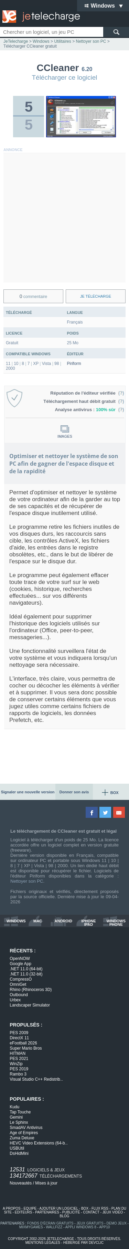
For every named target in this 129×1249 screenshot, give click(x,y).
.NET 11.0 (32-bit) (26, 974)
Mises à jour (46, 1183)
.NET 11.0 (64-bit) (26, 969)
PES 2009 (19, 1032)
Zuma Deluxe (22, 1138)
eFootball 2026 (23, 1043)
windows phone (116, 922)
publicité (71, 1212)
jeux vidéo (113, 1212)
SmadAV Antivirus (26, 1127)
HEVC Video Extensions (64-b (39, 1143)
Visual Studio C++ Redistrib (36, 1079)
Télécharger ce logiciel (64, 77)
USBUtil (17, 1148)
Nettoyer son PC (26, 881)
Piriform (74, 363)
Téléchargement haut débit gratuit (83, 401)
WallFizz (54, 1227)
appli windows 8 (80, 1227)
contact (91, 1212)
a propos (12, 1208)
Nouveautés (21, 1183)
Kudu (14, 1106)
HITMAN (17, 1053)
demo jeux (116, 1223)
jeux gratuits (89, 1223)
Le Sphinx (19, 1122)
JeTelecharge (15, 41)
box (84, 1208)
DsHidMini (19, 1153)
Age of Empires (24, 1132)
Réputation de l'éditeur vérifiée (87, 393)
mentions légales (42, 1243)
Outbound (19, 994)
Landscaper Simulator (30, 1005)
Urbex (15, 1000)
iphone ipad (88, 922)
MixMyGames (31, 1227)
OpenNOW (20, 958)
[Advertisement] (64, 217)
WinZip (16, 1063)
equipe (29, 1208)
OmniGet (18, 984)
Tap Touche (20, 1112)
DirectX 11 (19, 1037)
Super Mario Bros (26, 1048)
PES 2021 (19, 1058)
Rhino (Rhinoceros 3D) (31, 989)
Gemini (16, 1117)
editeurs (23, 1212)
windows (16, 921)
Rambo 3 (18, 1074)
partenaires (47, 1212)
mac (37, 921)
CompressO (21, 979)
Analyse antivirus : (89, 409)
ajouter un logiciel (59, 1208)
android (63, 921)
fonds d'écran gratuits (50, 1223)
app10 (104, 1227)
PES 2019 (19, 1069)
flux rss (100, 1208)
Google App (20, 963)
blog (64, 1216)
